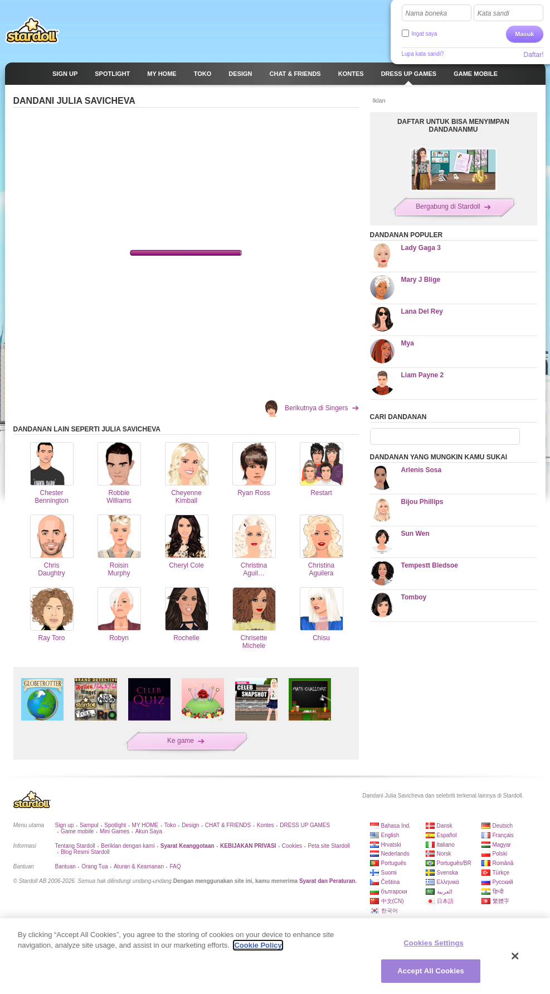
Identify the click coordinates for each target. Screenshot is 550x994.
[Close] (515, 956)
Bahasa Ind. (396, 826)
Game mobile (77, 831)
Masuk (524, 34)
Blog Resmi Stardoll (85, 852)
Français (503, 835)
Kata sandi (493, 13)
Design (190, 825)
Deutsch (503, 826)
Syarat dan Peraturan (327, 881)
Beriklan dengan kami (127, 846)
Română (503, 863)
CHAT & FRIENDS (228, 825)
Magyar (502, 845)
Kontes (265, 825)
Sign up (64, 825)
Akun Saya (148, 831)
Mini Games (114, 831)
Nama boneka (426, 13)
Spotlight (115, 825)
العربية (444, 892)
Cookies (292, 846)
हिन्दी (498, 892)
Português (394, 863)
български (394, 892)
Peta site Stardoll (329, 846)
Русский (503, 882)
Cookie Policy (257, 945)
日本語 (445, 901)
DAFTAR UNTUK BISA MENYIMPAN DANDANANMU (453, 125)
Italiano (446, 845)
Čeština (390, 882)
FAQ (175, 866)
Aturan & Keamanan (139, 866)
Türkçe (501, 873)
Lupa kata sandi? (423, 54)
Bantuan (65, 866)
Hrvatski (391, 845)
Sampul (89, 825)
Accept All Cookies (430, 971)
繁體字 (501, 901)
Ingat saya (424, 34)
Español (447, 835)
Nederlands (395, 854)
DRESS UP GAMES (305, 825)
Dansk (444, 826)
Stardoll (32, 30)
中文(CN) (392, 901)
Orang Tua (94, 866)
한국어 (389, 910)
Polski (500, 854)
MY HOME (145, 825)
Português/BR (454, 863)
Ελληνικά (448, 882)
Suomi (389, 873)
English (390, 835)
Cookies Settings (433, 943)
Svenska (447, 873)
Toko (170, 825)
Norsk (444, 854)
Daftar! (533, 55)
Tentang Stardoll (75, 846)
